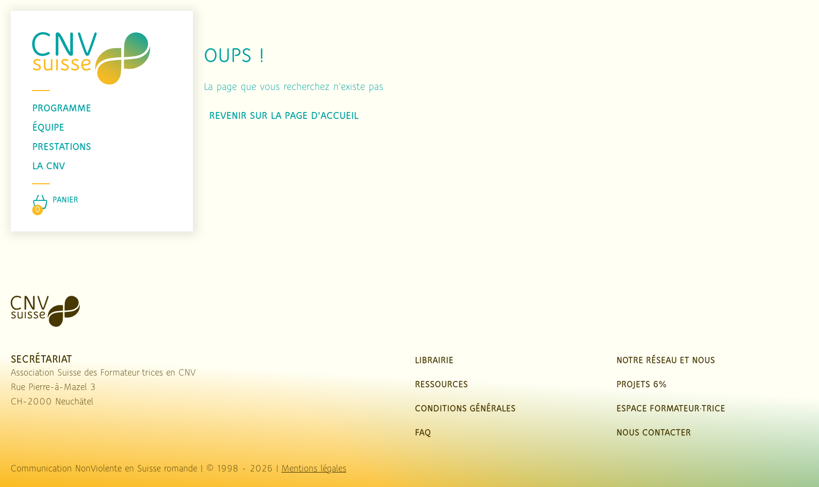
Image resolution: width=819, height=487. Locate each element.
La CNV (48, 166)
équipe (48, 128)
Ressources (441, 385)
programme (61, 108)
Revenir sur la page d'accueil (284, 116)
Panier (65, 200)
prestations (61, 147)
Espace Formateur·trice (670, 409)
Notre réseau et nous (665, 361)
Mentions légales (313, 469)
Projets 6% (641, 385)
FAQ (423, 433)
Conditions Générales (465, 409)
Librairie (434, 361)
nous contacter (653, 433)
